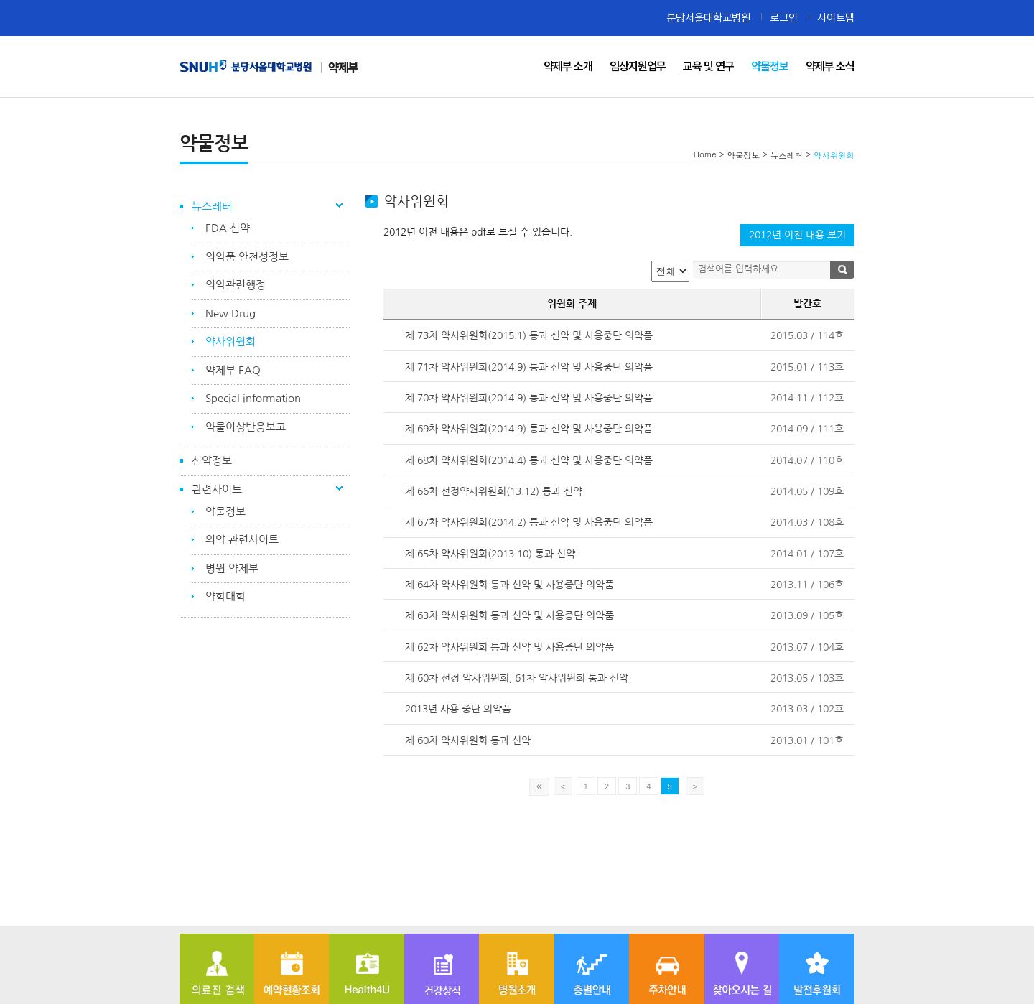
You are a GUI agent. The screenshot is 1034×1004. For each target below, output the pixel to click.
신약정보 (212, 460)
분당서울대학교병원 (708, 17)
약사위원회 (230, 341)
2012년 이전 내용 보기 (797, 235)
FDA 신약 (227, 228)
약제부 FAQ (233, 370)
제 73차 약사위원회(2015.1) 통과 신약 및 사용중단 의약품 (529, 335)
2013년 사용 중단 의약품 (458, 709)
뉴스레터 (212, 206)
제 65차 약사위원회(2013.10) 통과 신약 (490, 554)
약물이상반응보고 (245, 427)
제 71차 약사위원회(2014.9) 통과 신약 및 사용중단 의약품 (529, 367)
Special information (253, 398)
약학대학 (225, 596)
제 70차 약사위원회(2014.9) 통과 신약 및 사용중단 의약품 (529, 398)
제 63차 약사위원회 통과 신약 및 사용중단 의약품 (509, 615)
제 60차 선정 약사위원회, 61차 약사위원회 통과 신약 (516, 678)
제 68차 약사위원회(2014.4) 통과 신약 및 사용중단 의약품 (529, 460)
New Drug (230, 313)
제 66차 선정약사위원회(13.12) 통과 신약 (493, 491)
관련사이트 (217, 489)
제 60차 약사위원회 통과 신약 (468, 740)
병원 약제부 (231, 568)
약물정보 (225, 511)
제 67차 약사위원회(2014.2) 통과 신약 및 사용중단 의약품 (529, 522)
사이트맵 (835, 17)
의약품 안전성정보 (247, 256)
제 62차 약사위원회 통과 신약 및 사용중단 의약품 (509, 647)
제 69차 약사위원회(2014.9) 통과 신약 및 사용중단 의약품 (529, 429)
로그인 (784, 17)
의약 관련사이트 (242, 539)
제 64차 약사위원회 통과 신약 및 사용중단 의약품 (509, 585)
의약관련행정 (235, 284)
